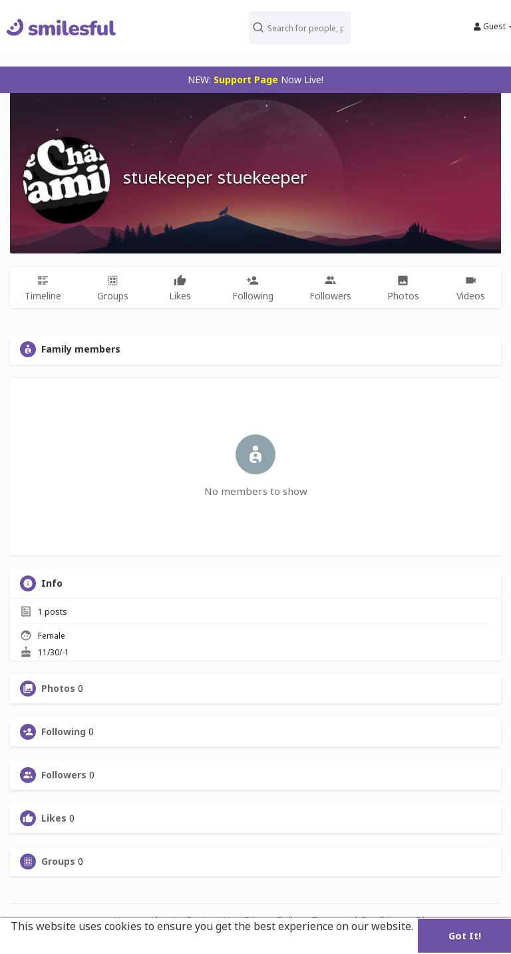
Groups (58, 861)
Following (63, 731)
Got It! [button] (464, 935)
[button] (300, 27)
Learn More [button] (42, 944)
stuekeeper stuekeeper (215, 177)
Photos (58, 688)
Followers (63, 775)
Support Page (246, 79)
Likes (54, 818)
